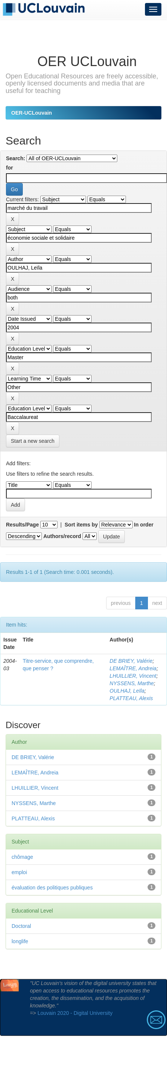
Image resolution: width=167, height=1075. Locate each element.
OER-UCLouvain (31, 113)
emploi (19, 872)
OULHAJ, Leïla (126, 691)
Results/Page (22, 525)
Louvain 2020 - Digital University (74, 1013)
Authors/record (62, 536)
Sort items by (81, 525)
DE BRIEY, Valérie (130, 661)
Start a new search (33, 441)
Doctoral (21, 926)
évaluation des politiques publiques (52, 888)
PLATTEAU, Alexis (131, 698)
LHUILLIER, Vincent (132, 676)
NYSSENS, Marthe (131, 683)
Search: (15, 158)
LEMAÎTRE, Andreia (133, 668)
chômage (22, 857)
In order (144, 525)
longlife (20, 941)
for (9, 168)
